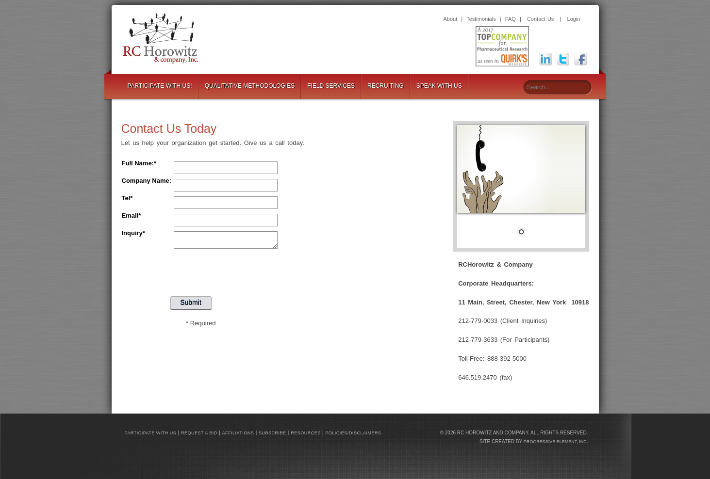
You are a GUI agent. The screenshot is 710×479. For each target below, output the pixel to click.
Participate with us (151, 433)
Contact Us (540, 19)
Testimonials (481, 19)
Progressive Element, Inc (555, 441)
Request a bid (199, 433)
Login (573, 19)
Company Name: (147, 180)
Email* (131, 215)
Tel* (127, 198)
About (451, 19)
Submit (190, 302)
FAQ (510, 19)
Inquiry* (133, 233)
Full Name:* (139, 163)
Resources (306, 433)
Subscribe (272, 433)
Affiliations (238, 433)
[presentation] (201, 270)
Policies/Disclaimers (353, 433)
